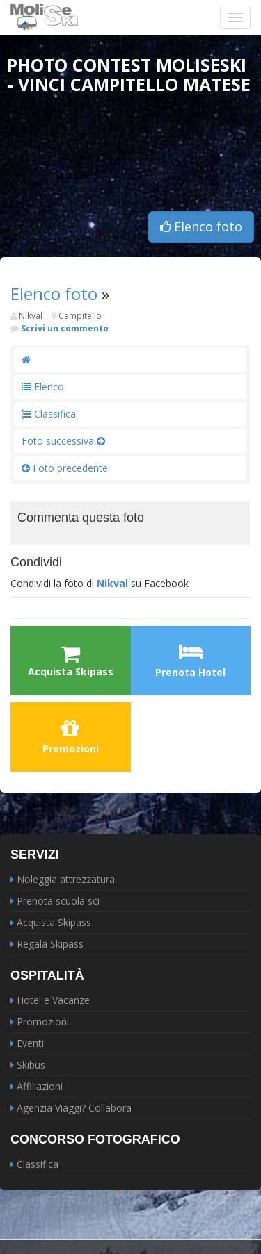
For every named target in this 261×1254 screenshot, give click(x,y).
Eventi (30, 1043)
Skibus (31, 1064)
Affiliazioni (40, 1086)
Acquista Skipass (54, 922)
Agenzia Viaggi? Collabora (74, 1107)
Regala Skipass (50, 943)
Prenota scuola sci (58, 900)
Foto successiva (63, 440)
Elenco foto (201, 226)
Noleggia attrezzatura (66, 879)
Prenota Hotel (190, 660)
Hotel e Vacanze (53, 1000)
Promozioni (70, 736)
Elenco (43, 386)
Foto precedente (65, 468)
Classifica (49, 413)
